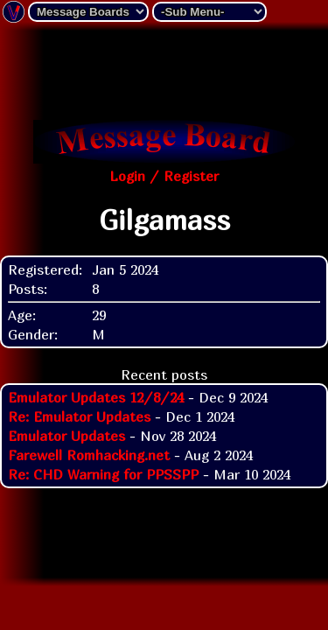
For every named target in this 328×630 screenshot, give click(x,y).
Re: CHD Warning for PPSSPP (103, 474)
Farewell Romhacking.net (89, 455)
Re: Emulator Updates (79, 416)
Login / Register (164, 176)
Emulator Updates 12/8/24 (96, 397)
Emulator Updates (66, 435)
